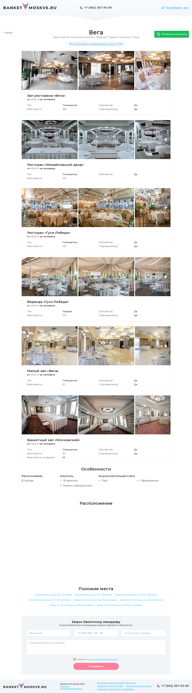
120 (64, 178)
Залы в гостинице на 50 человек (141, 599)
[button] (167, 72)
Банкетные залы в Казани (139, 686)
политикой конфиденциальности (103, 659)
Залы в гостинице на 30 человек (95, 599)
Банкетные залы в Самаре (110, 686)
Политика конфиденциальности (71, 687)
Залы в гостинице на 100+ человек (119, 605)
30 (63, 453)
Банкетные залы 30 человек (53, 594)
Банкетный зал (61, 37)
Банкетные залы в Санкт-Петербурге (115, 689)
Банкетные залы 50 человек (93, 594)
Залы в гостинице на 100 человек (72, 605)
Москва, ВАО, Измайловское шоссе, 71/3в (97, 44)
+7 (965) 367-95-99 (98, 7)
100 (64, 315)
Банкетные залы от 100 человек (50, 599)
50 (63, 384)
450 (64, 109)
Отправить (96, 666)
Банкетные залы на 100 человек (136, 594)
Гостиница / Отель (129, 37)
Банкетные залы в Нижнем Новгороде (116, 683)
